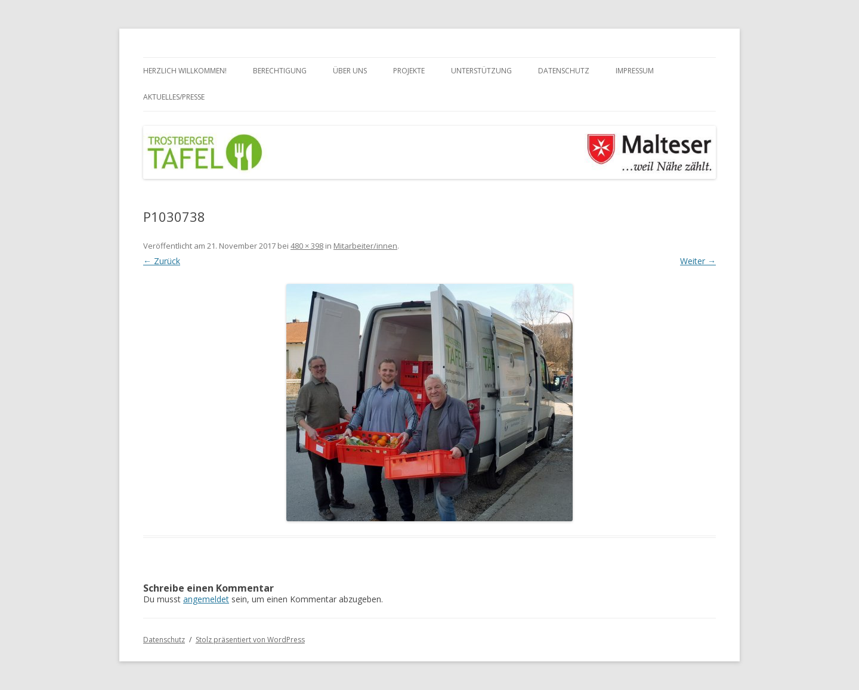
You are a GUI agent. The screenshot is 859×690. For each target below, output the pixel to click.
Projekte (409, 71)
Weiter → (698, 261)
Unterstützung (481, 71)
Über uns (350, 71)
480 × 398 (307, 245)
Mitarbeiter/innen (365, 245)
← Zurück (161, 261)
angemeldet (206, 599)
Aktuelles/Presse (174, 97)
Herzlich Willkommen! (185, 71)
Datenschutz (563, 71)
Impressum (635, 71)
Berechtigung (280, 71)
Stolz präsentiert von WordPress (250, 640)
